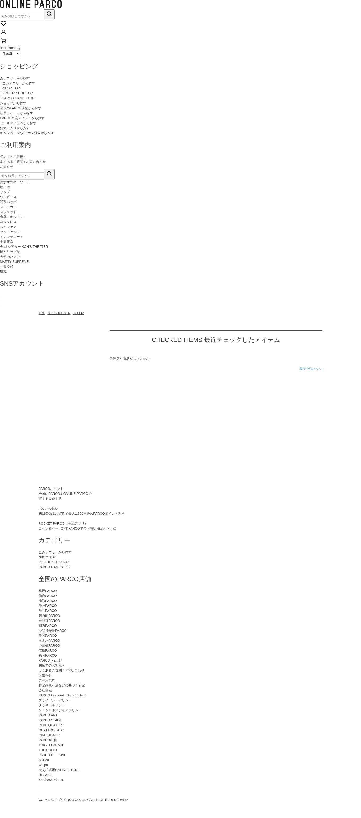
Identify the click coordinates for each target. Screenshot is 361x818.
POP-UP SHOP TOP (54, 562)
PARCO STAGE (50, 720)
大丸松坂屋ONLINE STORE (59, 770)
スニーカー (8, 207)
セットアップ (10, 232)
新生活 (5, 187)
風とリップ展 (10, 252)
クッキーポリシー (52, 705)
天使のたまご (10, 257)
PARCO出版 (48, 740)
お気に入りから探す (15, 128)
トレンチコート (11, 237)
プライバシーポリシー (55, 700)
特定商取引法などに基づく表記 (62, 685)
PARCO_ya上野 (50, 660)
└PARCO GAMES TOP (17, 98)
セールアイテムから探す (18, 123)
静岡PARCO (48, 635)
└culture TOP (10, 88)
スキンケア (8, 227)
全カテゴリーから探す (55, 552)
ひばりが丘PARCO (53, 630)
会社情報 (45, 690)
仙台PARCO (48, 596)
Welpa (43, 765)
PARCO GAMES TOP (54, 567)
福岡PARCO (48, 655)
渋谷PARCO (48, 611)
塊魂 (3, 271)
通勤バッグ (8, 202)
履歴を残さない (310, 368)
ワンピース (8, 197)
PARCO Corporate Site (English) (62, 695)
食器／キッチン (11, 217)
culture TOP (47, 557)
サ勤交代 (6, 266)
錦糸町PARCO (49, 616)
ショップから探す (13, 103)
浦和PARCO (48, 601)
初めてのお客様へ (13, 157)
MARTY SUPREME (14, 262)
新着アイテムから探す (16, 113)
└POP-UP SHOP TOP (16, 93)
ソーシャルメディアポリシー (60, 710)
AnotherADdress (51, 780)
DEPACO (45, 775)
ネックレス (8, 222)
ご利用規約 (47, 680)
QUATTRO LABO (51, 730)
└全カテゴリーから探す (17, 83)
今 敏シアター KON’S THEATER (24, 247)
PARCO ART (48, 715)
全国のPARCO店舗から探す (20, 108)
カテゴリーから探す (15, 78)
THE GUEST (48, 750)
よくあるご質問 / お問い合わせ (23, 162)
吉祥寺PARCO (49, 621)
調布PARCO (48, 625)
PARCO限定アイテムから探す (22, 118)
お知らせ (6, 166)
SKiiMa (44, 760)
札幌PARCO (48, 591)
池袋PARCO (48, 606)
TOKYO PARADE (51, 745)
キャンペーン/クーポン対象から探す (27, 133)
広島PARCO (48, 650)
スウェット (8, 212)
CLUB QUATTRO (51, 725)
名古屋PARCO (49, 640)
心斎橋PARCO (49, 645)
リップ (5, 192)
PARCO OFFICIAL (52, 755)
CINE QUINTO (49, 735)
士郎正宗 (6, 242)
